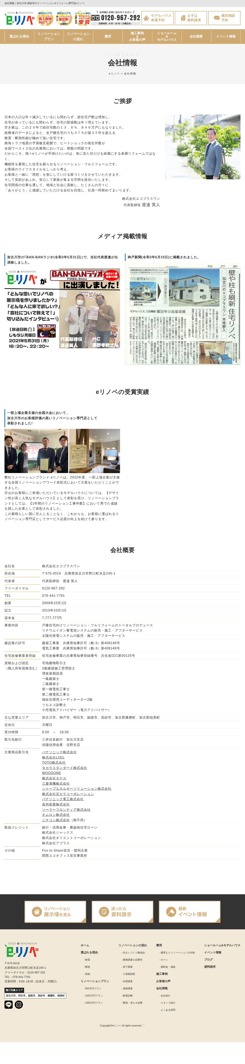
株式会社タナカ (54, 780)
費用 (108, 38)
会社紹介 (165, 997)
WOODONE (51, 775)
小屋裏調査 (129, 975)
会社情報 (162, 990)
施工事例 (162, 975)
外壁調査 (128, 983)
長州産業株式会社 (56, 806)
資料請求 (210, 968)
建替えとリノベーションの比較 (178, 954)
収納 (87, 975)
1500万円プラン (94, 1004)
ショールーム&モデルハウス (222, 947)
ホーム (85, 947)
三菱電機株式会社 (56, 785)
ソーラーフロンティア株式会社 (66, 811)
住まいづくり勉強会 (134, 954)
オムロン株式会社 (56, 816)
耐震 (87, 961)
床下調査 (128, 968)
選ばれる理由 (19, 38)
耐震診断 (128, 997)
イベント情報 (226, 38)
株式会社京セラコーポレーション (68, 796)
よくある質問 (168, 1011)
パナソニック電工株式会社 (63, 801)
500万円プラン (93, 990)
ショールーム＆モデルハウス (167, 38)
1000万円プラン (94, 997)
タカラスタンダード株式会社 (64, 769)
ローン (164, 961)
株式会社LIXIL (53, 759)
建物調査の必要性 (133, 961)
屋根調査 (128, 990)
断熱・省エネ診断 (133, 1004)
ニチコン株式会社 (56, 822)
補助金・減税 (168, 968)
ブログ (208, 961)
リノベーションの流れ (78, 38)
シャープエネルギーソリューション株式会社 (76, 790)
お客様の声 (163, 983)
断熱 (87, 968)
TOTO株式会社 (54, 764)
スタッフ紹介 (168, 1004)
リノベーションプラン (48, 38)
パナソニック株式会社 (59, 754)
